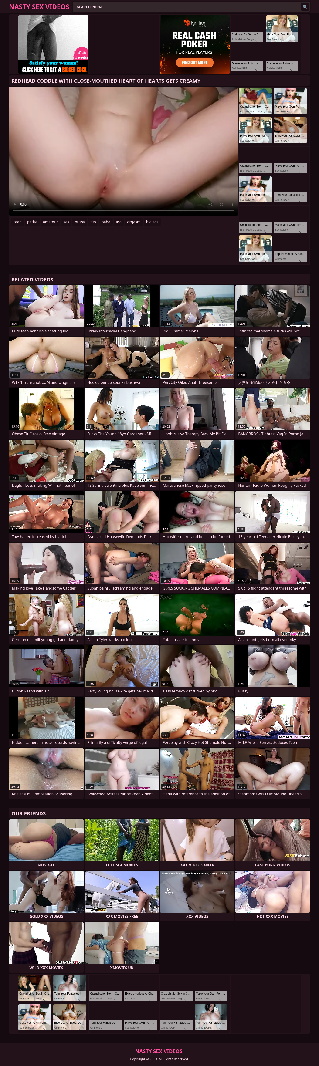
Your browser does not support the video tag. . (123, 151)
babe (106, 221)
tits (93, 221)
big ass (152, 221)
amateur (50, 221)
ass (119, 221)
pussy (80, 221)
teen (18, 221)
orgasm (134, 221)
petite (32, 221)
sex (66, 221)
